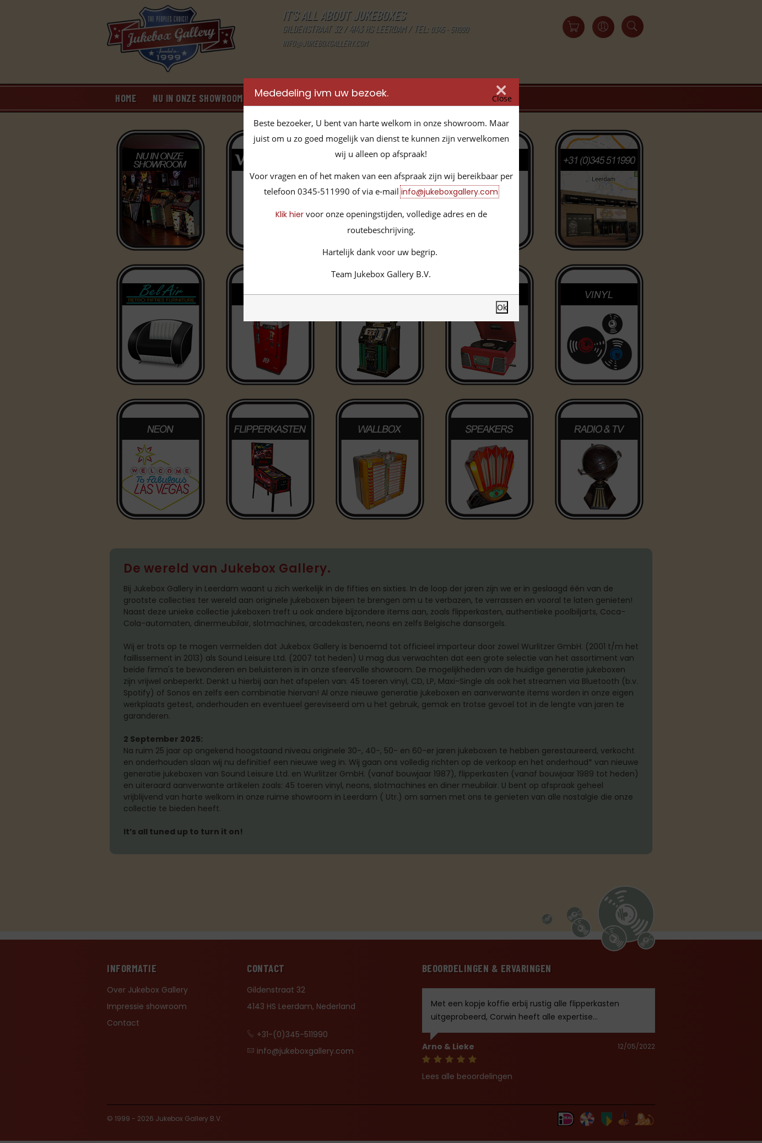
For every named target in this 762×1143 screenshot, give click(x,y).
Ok (502, 307)
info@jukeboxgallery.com (449, 191)
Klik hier (289, 214)
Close (502, 99)
